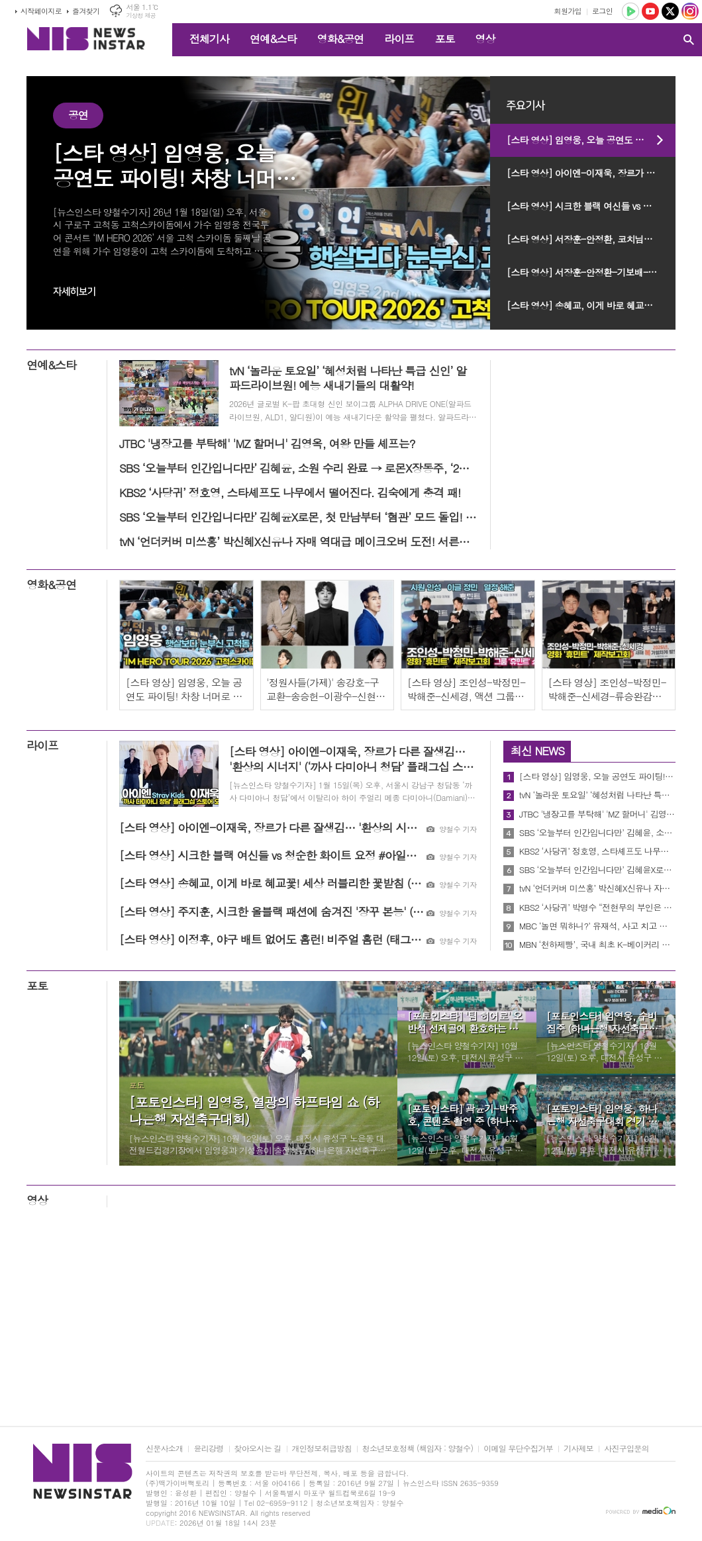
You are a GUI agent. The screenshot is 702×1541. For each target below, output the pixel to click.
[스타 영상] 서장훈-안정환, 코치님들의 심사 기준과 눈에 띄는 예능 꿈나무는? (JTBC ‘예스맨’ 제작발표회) (591, 239)
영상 (485, 38)
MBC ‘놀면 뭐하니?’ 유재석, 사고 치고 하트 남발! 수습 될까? (597, 926)
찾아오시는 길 (257, 1449)
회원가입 (567, 11)
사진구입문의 (626, 1449)
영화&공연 (340, 38)
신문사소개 (164, 1449)
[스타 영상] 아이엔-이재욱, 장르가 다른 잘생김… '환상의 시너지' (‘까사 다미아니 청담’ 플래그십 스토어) (591, 172)
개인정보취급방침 (322, 1449)
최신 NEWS (537, 751)
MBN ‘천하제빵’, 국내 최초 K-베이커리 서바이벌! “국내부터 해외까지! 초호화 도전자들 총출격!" (597, 945)
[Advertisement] (351, 1320)
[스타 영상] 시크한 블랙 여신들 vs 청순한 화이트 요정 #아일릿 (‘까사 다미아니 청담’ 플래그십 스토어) (591, 205)
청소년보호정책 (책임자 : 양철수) (417, 1449)
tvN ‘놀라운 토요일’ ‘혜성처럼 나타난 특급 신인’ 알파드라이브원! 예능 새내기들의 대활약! (597, 795)
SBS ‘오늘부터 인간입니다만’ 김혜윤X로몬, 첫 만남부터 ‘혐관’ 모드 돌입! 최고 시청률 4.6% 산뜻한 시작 (597, 870)
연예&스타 (273, 38)
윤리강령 (208, 1449)
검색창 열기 (689, 39)
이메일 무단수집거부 (518, 1449)
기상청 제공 (141, 15)
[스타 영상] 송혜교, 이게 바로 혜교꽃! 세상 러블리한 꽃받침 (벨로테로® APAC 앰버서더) (591, 305)
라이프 (399, 38)
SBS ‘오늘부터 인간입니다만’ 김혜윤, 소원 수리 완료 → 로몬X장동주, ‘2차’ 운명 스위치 (597, 833)
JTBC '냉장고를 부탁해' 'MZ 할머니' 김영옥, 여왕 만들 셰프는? (597, 814)
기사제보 (578, 1449)
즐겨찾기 (85, 11)
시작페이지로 (41, 11)
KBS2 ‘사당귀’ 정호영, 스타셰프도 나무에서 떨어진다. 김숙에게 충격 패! (597, 851)
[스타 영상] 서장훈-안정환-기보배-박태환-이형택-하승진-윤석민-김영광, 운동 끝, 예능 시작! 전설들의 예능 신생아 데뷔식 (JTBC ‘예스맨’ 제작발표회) (591, 272)
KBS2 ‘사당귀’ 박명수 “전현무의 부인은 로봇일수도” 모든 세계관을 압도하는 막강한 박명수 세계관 (597, 907)
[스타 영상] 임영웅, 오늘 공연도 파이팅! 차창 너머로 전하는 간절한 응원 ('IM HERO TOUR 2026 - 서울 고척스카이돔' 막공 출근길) (591, 139)
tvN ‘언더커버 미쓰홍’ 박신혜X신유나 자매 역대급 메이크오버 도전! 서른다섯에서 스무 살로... (597, 888)
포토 (444, 38)
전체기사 (209, 38)
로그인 (602, 11)
